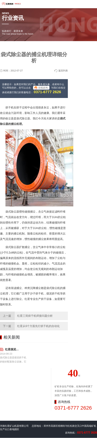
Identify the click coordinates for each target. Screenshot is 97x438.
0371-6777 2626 (47, 92)
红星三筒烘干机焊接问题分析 (35, 315)
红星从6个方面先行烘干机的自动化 (38, 326)
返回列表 (63, 70)
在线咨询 (43, 87)
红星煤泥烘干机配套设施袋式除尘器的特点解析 (12, 349)
